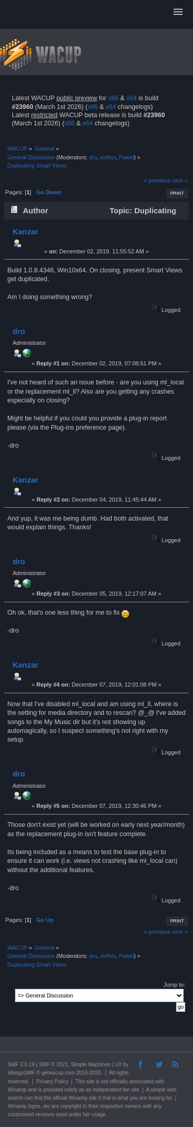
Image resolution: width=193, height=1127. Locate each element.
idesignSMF (21, 1073)
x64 (131, 98)
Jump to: (174, 985)
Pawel (126, 157)
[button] (178, 12)
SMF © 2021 (53, 1064)
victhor (108, 157)
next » (180, 180)
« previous (157, 180)
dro (93, 157)
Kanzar (25, 231)
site (90, 1081)
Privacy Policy (52, 1081)
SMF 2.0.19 (21, 1064)
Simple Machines (90, 1064)
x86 (113, 98)
